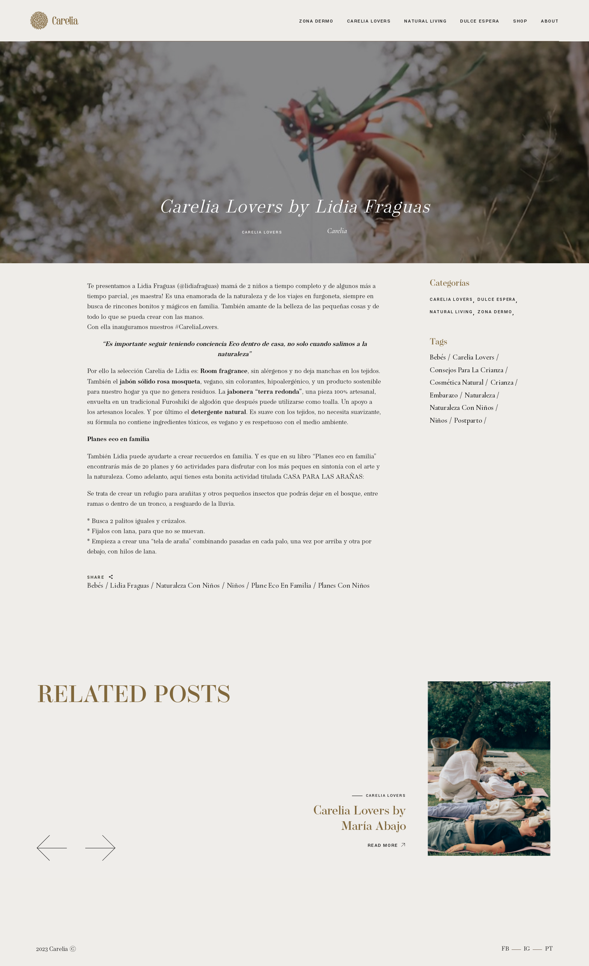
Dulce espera (496, 299)
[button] (52, 848)
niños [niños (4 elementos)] (438, 420)
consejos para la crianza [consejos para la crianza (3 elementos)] (466, 370)
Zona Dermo (494, 312)
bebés (95, 585)
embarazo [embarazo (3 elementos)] (444, 395)
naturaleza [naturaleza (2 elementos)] (480, 395)
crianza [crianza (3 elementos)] (502, 382)
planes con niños (344, 585)
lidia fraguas (129, 585)
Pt (549, 949)
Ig (527, 949)
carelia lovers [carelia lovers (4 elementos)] (473, 357)
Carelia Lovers (262, 232)
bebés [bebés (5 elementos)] (438, 357)
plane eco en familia (281, 585)
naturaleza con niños (188, 585)
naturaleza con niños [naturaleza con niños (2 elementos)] (462, 407)
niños (236, 585)
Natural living (451, 312)
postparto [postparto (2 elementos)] (468, 420)
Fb (505, 949)
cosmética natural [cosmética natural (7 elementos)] (456, 382)
